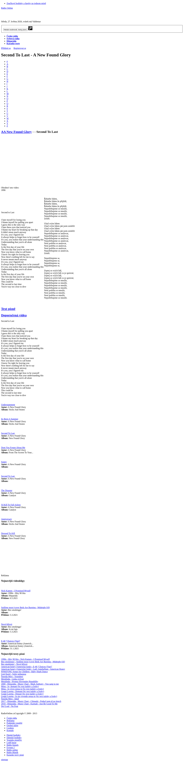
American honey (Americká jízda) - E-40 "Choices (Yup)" (26, 666)
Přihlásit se (6, 48)
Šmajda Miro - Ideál (10, 699)
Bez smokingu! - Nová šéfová (14, 664)
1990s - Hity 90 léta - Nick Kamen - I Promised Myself (25, 659)
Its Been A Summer (9, 419)
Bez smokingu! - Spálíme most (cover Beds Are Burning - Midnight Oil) (33, 662)
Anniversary (6, 519)
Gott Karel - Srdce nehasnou (13, 674)
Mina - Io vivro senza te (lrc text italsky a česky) (22, 689)
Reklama (10, 720)
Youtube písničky (14, 740)
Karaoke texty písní (15, 755)
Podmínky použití (14, 723)
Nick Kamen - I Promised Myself (15, 591)
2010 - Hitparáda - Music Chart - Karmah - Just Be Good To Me (29, 704)
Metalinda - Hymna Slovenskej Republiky (19, 681)
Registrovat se (20, 48)
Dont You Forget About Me (13, 447)
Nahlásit (97, 709)
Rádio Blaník (12, 752)
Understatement (8, 404)
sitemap (4, 759)
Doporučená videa (14, 315)
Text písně (8, 309)
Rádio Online (7, 8)
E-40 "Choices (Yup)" (10, 641)
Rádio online (12, 750)
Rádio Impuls (13, 745)
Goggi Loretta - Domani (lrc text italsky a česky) (22, 691)
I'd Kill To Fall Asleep (11, 505)
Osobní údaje (12, 725)
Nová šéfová (6, 624)
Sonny (4, 462)
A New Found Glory (17, 132)
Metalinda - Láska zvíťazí (12, 679)
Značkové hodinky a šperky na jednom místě (26, 3)
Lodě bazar (11, 742)
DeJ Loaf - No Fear (9, 706)
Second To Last (8, 433)
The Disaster (6, 490)
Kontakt (10, 730)
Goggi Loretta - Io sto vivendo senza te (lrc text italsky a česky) (29, 696)
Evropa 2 (11, 747)
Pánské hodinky (14, 735)
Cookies (10, 728)
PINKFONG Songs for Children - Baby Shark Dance (24, 671)
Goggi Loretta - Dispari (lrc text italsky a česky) (22, 694)
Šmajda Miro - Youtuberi (12, 676)
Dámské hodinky (14, 737)
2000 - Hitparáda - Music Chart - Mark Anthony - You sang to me (30, 684)
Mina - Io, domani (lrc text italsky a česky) (20, 686)
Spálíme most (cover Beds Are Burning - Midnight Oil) (25, 607)
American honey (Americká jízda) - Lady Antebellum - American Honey (33, 669)
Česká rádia (12, 718)
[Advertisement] (33, 13)
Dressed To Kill (8, 533)
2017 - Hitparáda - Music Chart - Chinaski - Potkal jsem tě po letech (31, 701)
